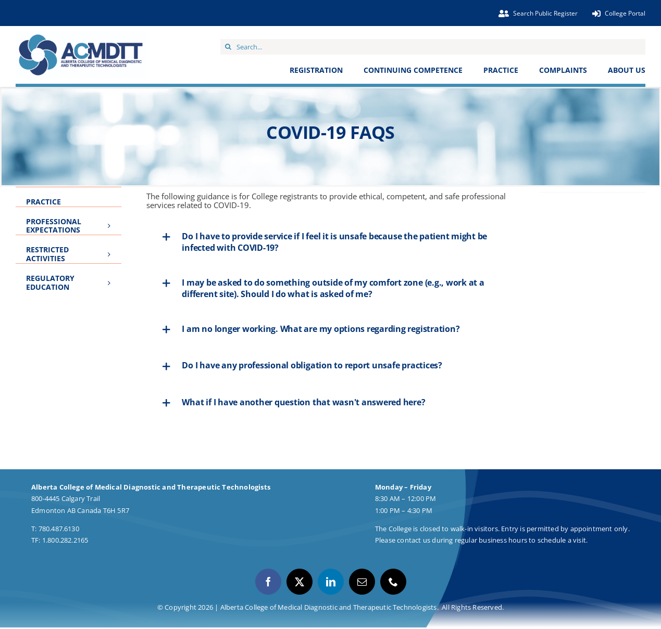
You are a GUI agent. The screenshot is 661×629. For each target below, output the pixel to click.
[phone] (393, 582)
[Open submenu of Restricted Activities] (112, 249)
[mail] (362, 582)
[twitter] (299, 582)
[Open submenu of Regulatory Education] (112, 277)
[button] (330, 242)
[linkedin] (331, 582)
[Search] (228, 47)
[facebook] (268, 582)
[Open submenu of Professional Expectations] (112, 221)
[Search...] (432, 47)
